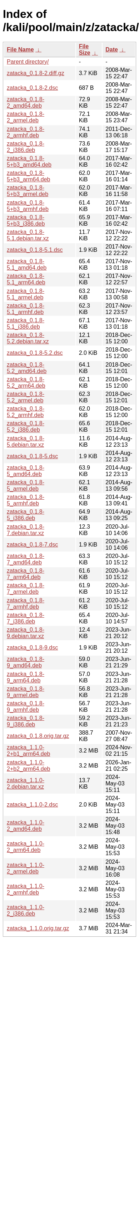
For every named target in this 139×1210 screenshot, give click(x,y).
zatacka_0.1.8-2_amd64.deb (25, 102)
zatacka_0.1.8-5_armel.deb (25, 485)
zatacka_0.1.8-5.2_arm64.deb (26, 382)
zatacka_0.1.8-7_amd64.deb (25, 559)
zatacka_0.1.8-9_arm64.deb (25, 677)
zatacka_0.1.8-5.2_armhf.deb (25, 412)
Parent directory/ (28, 62)
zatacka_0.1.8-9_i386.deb (25, 721)
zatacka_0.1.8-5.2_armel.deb (25, 397)
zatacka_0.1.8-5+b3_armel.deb (27, 191)
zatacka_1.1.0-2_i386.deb (25, 910)
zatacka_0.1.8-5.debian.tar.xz (25, 441)
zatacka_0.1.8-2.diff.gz (35, 73)
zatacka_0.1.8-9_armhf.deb (25, 706)
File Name (20, 49)
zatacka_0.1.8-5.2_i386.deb (25, 426)
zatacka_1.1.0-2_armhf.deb (25, 889)
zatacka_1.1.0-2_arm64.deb (25, 847)
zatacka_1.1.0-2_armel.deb (25, 868)
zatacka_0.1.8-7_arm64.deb (25, 574)
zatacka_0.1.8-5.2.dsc (35, 353)
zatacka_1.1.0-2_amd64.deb (25, 825)
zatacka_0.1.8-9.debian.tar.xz (25, 633)
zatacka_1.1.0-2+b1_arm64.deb (28, 750)
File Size (84, 49)
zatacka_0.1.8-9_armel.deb (25, 692)
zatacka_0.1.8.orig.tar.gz (38, 736)
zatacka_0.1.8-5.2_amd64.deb (26, 368)
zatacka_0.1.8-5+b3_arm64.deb (28, 176)
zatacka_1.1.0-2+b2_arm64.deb (28, 765)
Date (111, 49)
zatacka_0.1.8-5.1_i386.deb (25, 323)
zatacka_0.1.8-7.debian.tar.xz (25, 530)
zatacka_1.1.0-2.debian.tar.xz (25, 783)
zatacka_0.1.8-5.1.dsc (35, 250)
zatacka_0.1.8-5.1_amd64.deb (26, 264)
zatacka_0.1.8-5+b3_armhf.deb (28, 206)
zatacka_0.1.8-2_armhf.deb (25, 132)
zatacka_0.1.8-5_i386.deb (25, 515)
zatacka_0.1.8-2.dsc (32, 88)
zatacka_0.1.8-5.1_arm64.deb (26, 279)
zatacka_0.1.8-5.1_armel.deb (25, 294)
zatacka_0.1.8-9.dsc (32, 648)
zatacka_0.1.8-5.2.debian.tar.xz (28, 338)
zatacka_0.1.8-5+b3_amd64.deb (29, 161)
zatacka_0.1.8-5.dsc (32, 456)
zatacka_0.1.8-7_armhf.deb (25, 603)
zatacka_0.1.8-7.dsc (32, 545)
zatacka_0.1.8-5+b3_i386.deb (26, 220)
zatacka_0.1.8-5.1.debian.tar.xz (28, 235)
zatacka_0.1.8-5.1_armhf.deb (25, 309)
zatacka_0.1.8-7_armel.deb (25, 588)
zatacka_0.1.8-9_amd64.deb (25, 662)
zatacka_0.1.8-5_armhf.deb (25, 500)
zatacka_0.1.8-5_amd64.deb (25, 471)
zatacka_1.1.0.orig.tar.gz (38, 928)
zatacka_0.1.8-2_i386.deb (25, 147)
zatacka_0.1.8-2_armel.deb (25, 117)
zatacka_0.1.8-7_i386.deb (25, 618)
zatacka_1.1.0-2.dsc (32, 805)
